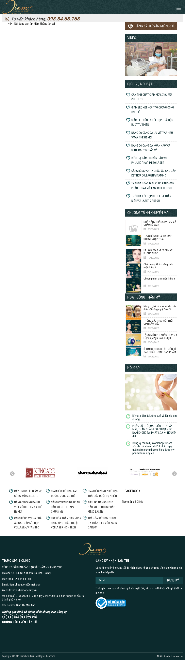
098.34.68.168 (63, 18)
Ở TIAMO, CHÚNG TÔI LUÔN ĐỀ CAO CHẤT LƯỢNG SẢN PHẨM (160, 351)
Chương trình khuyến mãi (148, 212)
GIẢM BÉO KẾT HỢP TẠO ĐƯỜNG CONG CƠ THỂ (152, 110)
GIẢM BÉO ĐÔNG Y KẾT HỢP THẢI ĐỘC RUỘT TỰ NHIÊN (152, 122)
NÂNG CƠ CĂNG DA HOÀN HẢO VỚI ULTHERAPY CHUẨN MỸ (150, 148)
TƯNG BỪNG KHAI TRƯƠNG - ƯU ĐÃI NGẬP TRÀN (158, 238)
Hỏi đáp (133, 368)
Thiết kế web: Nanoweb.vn (170, 656)
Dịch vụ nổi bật (139, 84)
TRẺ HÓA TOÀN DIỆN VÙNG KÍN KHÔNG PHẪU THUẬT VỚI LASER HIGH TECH (152, 186)
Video (131, 38)
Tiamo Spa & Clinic (132, 501)
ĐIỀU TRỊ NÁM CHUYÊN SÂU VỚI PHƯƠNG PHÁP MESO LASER (149, 160)
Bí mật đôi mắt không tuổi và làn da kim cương (154, 417)
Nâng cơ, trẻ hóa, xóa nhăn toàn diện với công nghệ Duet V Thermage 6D (160, 309)
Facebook (132, 491)
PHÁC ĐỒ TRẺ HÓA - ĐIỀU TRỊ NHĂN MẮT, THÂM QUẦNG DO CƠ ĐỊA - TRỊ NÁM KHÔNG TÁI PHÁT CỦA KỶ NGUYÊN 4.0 (154, 431)
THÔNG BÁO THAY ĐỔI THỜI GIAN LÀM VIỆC (158, 322)
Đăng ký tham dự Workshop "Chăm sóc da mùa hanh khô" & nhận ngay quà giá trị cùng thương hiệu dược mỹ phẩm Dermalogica (153, 448)
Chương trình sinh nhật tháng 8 (159, 278)
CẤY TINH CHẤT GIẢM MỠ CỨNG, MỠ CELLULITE (151, 97)
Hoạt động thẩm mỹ (143, 297)
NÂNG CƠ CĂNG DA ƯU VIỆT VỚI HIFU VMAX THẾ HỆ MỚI (152, 135)
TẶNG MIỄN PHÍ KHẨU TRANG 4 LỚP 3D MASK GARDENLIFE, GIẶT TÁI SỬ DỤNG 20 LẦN (160, 338)
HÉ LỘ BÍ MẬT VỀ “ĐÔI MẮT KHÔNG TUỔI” (158, 252)
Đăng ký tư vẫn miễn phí (154, 26)
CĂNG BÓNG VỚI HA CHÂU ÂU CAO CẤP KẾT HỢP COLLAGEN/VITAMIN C (153, 173)
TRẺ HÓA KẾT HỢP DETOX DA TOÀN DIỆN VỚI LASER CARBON (151, 198)
